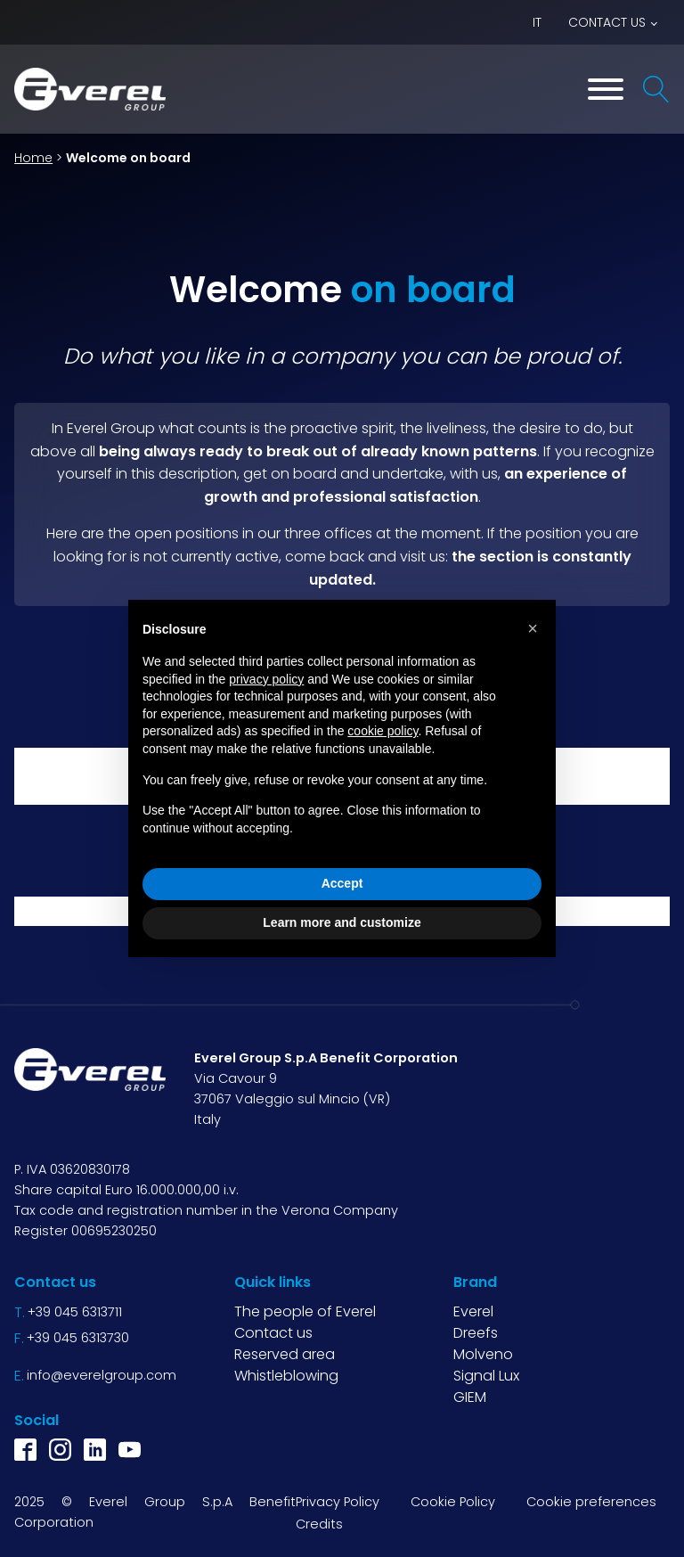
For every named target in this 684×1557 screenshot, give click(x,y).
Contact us (607, 22)
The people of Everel (305, 1311)
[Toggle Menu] (605, 89)
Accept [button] (342, 883)
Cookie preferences (591, 1502)
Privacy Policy (337, 1502)
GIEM (469, 1397)
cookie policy (382, 731)
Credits (319, 1524)
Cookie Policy (453, 1502)
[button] (532, 628)
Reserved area (284, 1354)
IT (537, 22)
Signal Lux (486, 1375)
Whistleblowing (286, 1375)
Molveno (483, 1354)
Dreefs (475, 1333)
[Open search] (656, 89)
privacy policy (266, 679)
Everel (473, 1311)
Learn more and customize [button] (341, 922)
